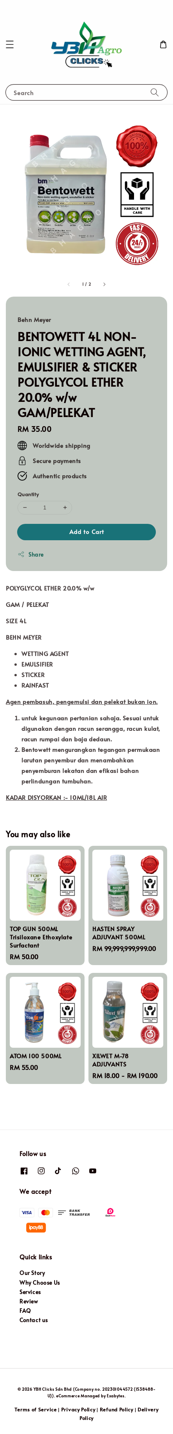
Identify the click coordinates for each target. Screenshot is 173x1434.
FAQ (25, 1310)
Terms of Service (35, 1409)
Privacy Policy (78, 1409)
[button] (9, 44)
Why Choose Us (39, 1282)
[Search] (154, 92)
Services (30, 1292)
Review (28, 1301)
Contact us (33, 1320)
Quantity (28, 494)
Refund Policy (116, 1409)
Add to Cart (86, 531)
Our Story (32, 1273)
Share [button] (31, 554)
